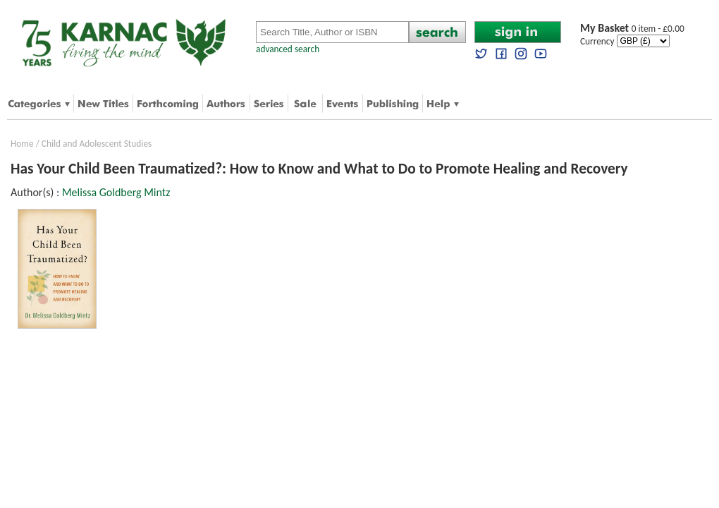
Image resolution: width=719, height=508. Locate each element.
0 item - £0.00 (632, 29)
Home (22, 144)
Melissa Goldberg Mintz (116, 192)
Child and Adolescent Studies (97, 144)
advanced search (287, 49)
